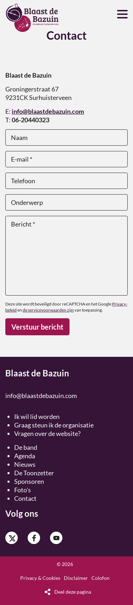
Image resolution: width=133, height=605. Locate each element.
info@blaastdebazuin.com (48, 111)
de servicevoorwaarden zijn (48, 310)
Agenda (24, 456)
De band (25, 447)
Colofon (101, 578)
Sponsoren (29, 481)
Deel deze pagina (72, 592)
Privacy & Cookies (40, 578)
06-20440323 (30, 120)
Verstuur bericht (37, 327)
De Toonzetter (34, 473)
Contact (25, 498)
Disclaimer (76, 578)
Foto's (22, 490)
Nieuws (24, 464)
